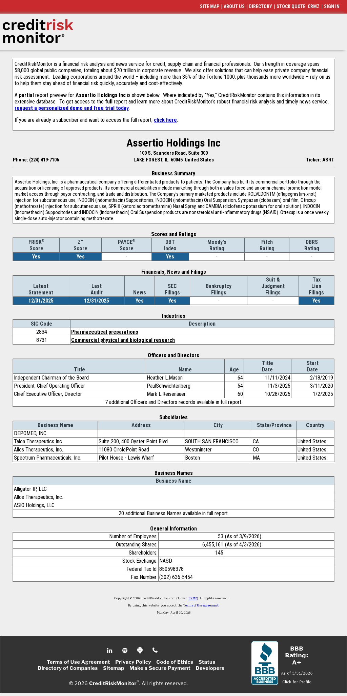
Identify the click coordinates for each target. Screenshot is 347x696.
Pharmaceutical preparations (104, 332)
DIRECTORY (260, 6)
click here (165, 120)
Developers (210, 668)
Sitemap (113, 668)
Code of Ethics (174, 662)
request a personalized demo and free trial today (72, 108)
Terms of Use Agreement (201, 605)
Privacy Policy (133, 662)
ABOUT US (234, 6)
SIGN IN (332, 6)
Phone (155, 650)
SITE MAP (209, 6)
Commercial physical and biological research (123, 340)
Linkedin (110, 650)
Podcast (140, 650)
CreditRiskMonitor (113, 683)
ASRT (328, 160)
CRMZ (193, 598)
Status (207, 662)
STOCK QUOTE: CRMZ (298, 6)
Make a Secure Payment (159, 668)
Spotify (125, 650)
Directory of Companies (68, 668)
